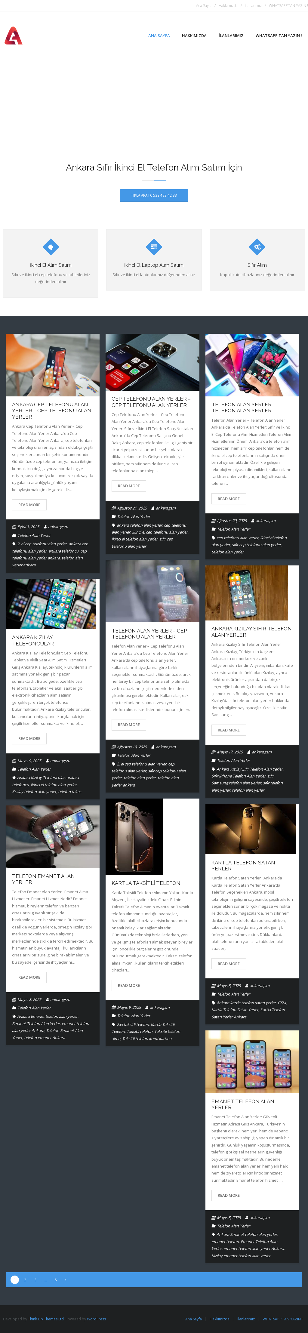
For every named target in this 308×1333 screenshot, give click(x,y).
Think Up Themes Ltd (46, 1319)
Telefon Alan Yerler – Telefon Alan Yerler (243, 408)
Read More (29, 504)
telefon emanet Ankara (44, 1037)
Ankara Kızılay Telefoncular (33, 640)
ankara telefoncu (63, 551)
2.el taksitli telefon (133, 1024)
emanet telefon (225, 1241)
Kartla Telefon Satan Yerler (234, 1009)
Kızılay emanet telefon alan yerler (240, 1255)
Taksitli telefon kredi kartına (146, 1038)
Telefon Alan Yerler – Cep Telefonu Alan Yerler (149, 634)
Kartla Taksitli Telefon (146, 883)
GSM (282, 1002)
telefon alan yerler (227, 552)
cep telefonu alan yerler (237, 537)
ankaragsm (58, 526)
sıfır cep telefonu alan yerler (256, 544)
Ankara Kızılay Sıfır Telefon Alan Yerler (250, 769)
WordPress (96, 1319)
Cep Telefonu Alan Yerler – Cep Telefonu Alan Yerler (151, 402)
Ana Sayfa (203, 5)
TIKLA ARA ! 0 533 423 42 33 (154, 195)
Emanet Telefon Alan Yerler (36, 1023)
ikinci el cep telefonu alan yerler (160, 532)
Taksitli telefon (139, 1031)
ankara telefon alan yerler (139, 525)
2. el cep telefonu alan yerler (42, 543)
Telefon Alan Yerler (34, 535)
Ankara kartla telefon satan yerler (246, 1002)
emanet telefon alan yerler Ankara (253, 1248)
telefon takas (69, 791)
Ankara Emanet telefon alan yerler (47, 1016)
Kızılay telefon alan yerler (34, 791)
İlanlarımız (253, 5)
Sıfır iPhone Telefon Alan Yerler (238, 776)
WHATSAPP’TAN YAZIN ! (288, 5)
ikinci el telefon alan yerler (135, 539)
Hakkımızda (228, 5)
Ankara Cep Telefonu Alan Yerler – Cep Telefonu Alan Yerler (51, 411)
